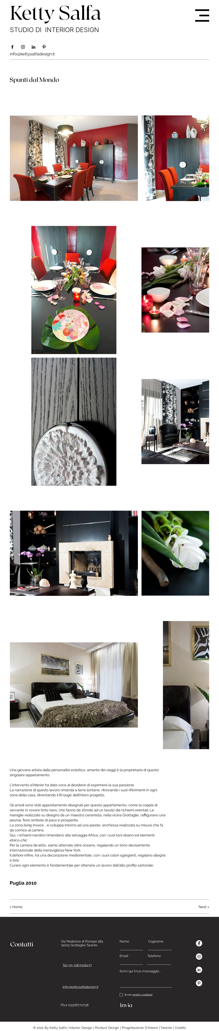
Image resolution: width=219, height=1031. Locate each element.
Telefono (154, 956)
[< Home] (22, 906)
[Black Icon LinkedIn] (33, 46)
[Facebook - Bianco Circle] (199, 943)
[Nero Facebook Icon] (12, 46)
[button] (202, 15)
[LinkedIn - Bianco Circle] (199, 970)
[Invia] (145, 1005)
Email (124, 956)
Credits (180, 1028)
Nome (124, 941)
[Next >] (196, 906)
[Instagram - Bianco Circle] (199, 956)
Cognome (155, 941)
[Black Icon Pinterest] (44, 46)
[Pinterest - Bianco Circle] (199, 983)
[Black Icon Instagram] (22, 46)
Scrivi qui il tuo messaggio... (140, 971)
